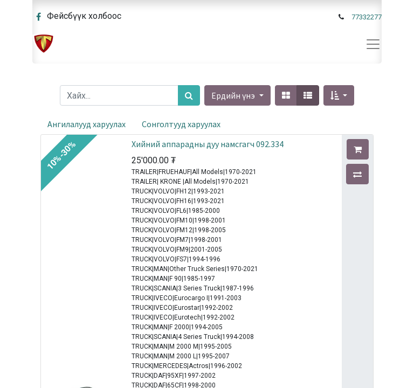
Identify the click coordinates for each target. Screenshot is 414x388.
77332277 (366, 17)
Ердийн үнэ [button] (234, 95)
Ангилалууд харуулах (86, 124)
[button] (338, 95)
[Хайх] (189, 95)
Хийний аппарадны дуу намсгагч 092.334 (208, 143)
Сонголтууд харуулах (181, 124)
